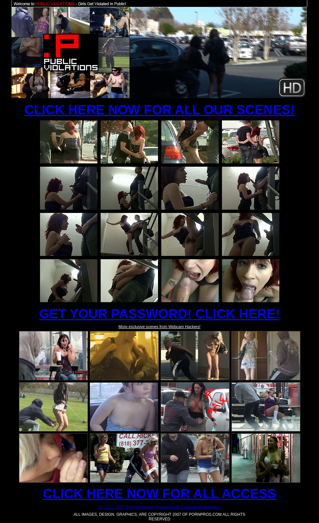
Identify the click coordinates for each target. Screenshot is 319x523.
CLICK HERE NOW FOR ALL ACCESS (159, 493)
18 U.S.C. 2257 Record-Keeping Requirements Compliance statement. (159, 507)
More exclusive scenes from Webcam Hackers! (160, 326)
